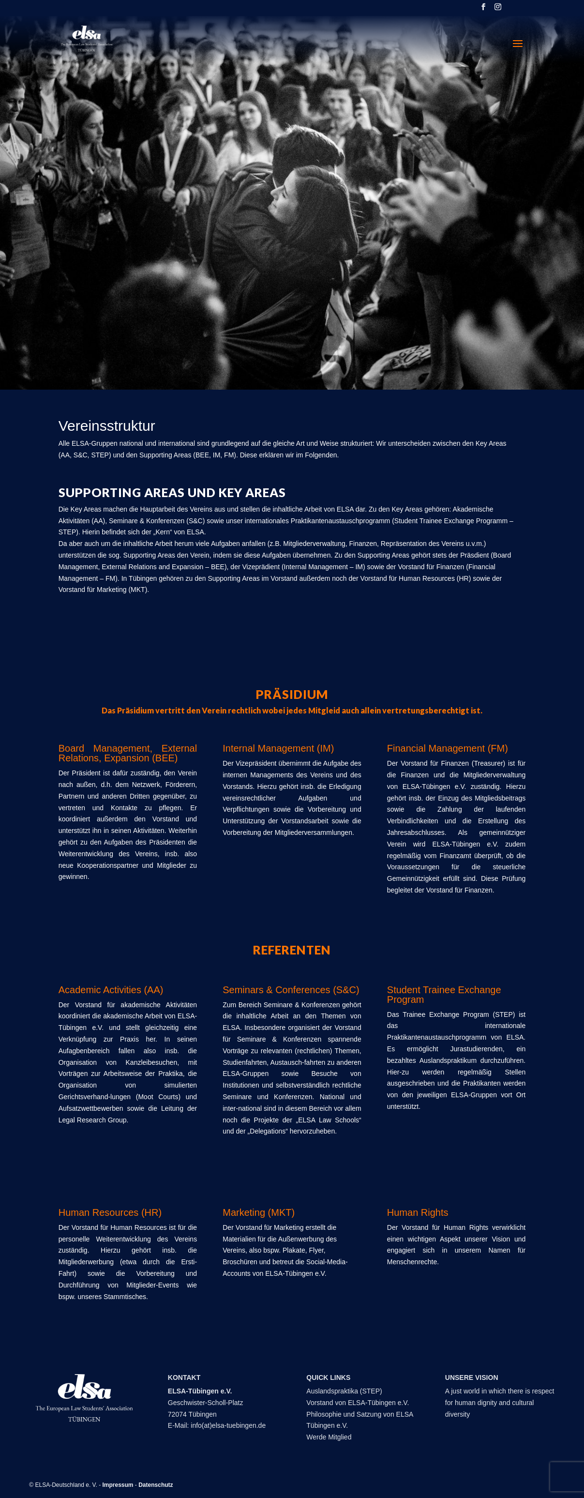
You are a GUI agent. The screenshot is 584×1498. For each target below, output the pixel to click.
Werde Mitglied (328, 1437)
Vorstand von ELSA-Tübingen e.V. (357, 1403)
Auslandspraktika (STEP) (344, 1391)
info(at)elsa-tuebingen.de (228, 1425)
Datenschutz (155, 1485)
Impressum (118, 1485)
